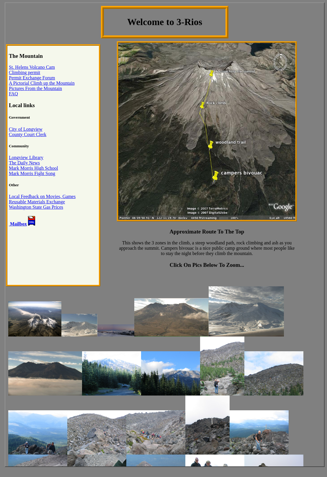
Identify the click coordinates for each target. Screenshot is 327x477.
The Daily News (24, 162)
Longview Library (26, 157)
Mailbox (18, 223)
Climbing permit (24, 72)
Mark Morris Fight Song (32, 173)
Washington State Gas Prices (36, 207)
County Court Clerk (27, 134)
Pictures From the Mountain (35, 88)
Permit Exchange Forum (32, 77)
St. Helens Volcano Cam (32, 67)
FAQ (13, 93)
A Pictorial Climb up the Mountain (42, 83)
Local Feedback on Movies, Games (42, 196)
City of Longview (25, 129)
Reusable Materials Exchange (37, 201)
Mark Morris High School (33, 168)
